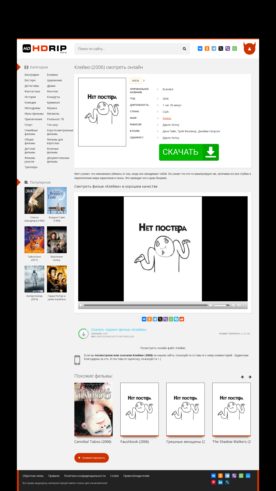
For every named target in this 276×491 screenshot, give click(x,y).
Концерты (53, 97)
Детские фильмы (30, 150)
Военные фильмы (53, 150)
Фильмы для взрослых (55, 141)
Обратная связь (33, 476)
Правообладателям (136, 476)
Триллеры (31, 167)
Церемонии (54, 80)
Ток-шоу (52, 124)
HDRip (42, 48)
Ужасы (167, 118)
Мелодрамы (32, 108)
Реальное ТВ (55, 119)
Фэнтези (52, 91)
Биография (32, 74)
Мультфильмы (34, 113)
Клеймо (181, 348)
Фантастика (32, 91)
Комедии (30, 102)
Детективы (32, 86)
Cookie (114, 476)
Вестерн (30, 80)
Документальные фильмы (57, 159)
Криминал (53, 102)
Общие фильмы (30, 141)
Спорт (29, 124)
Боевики (52, 74)
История (30, 97)
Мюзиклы (53, 113)
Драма (51, 86)
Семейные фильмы (31, 132)
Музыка (52, 108)
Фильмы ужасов (30, 159)
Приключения (33, 119)
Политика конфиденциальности (85, 476)
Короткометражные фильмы (57, 132)
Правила (53, 476)
